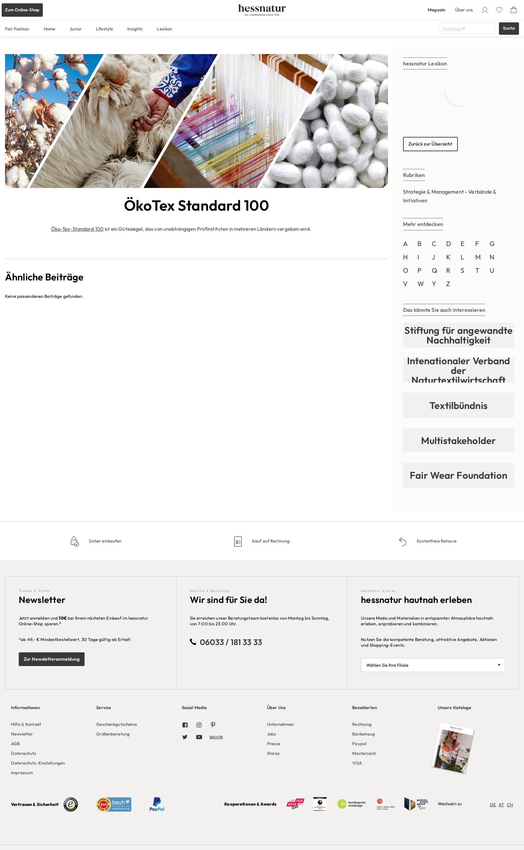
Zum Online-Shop (22, 9)
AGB (15, 743)
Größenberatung (113, 733)
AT (501, 804)
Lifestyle (104, 28)
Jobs (271, 733)
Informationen (25, 707)
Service (103, 707)
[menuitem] (48, 739)
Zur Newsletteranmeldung (52, 659)
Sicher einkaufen (104, 541)
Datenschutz (23, 753)
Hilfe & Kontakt (26, 724)
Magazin (436, 9)
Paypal (359, 743)
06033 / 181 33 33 (231, 642)
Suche (509, 28)
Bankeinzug (363, 733)
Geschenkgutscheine (116, 724)
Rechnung (362, 724)
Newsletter (22, 733)
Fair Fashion (17, 28)
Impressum (22, 772)
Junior (76, 28)
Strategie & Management (433, 191)
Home (49, 28)
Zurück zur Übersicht (430, 144)
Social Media (194, 707)
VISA (357, 763)
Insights (135, 28)
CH (510, 804)
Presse (273, 743)
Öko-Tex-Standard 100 (77, 229)
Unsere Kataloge (455, 707)
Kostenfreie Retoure (436, 541)
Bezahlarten (364, 707)
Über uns (464, 9)
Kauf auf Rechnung (270, 541)
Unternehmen (280, 724)
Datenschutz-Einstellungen (38, 763)
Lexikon (164, 28)
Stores (273, 753)
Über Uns (276, 707)
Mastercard (364, 753)
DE (493, 804)
